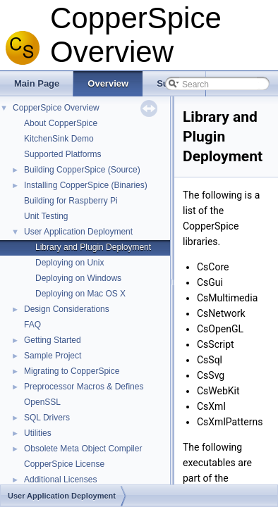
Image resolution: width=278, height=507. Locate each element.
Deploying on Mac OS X (80, 294)
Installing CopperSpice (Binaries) (85, 185)
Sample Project (52, 356)
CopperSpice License (64, 464)
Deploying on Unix (69, 263)
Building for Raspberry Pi (71, 201)
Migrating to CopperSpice (71, 371)
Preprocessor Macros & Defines (83, 387)
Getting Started (52, 340)
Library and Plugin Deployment (93, 247)
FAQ (32, 325)
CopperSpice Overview (56, 108)
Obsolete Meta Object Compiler (83, 448)
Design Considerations (66, 309)
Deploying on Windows (78, 278)
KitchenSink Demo (59, 139)
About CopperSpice (60, 123)
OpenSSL (42, 402)
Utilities (38, 433)
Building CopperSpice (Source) (82, 170)
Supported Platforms (62, 154)
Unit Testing (46, 216)
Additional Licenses (60, 479)
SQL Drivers (47, 418)
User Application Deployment (78, 232)
